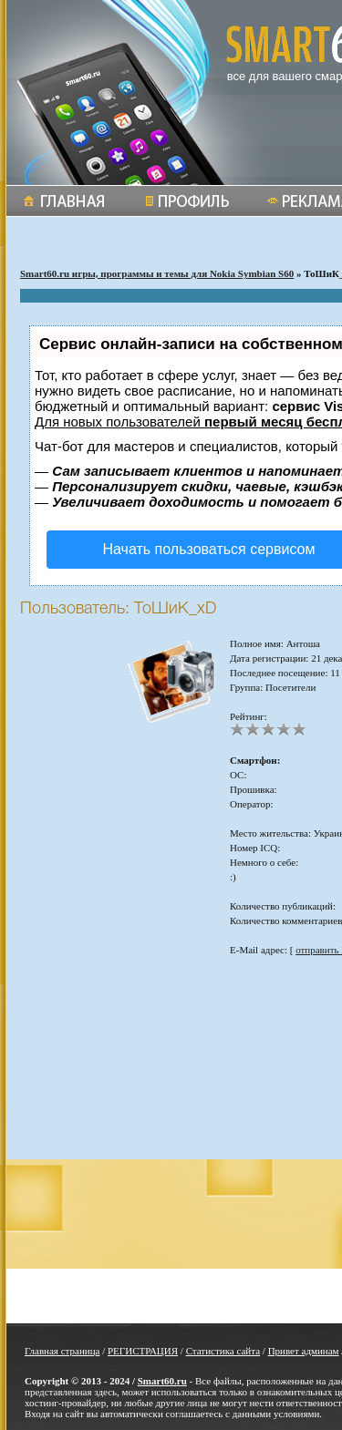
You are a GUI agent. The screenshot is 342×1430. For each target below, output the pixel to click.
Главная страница (62, 1350)
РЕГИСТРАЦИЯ (143, 1350)
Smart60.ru (162, 1380)
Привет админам (303, 1350)
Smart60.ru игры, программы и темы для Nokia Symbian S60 (157, 273)
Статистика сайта (223, 1350)
